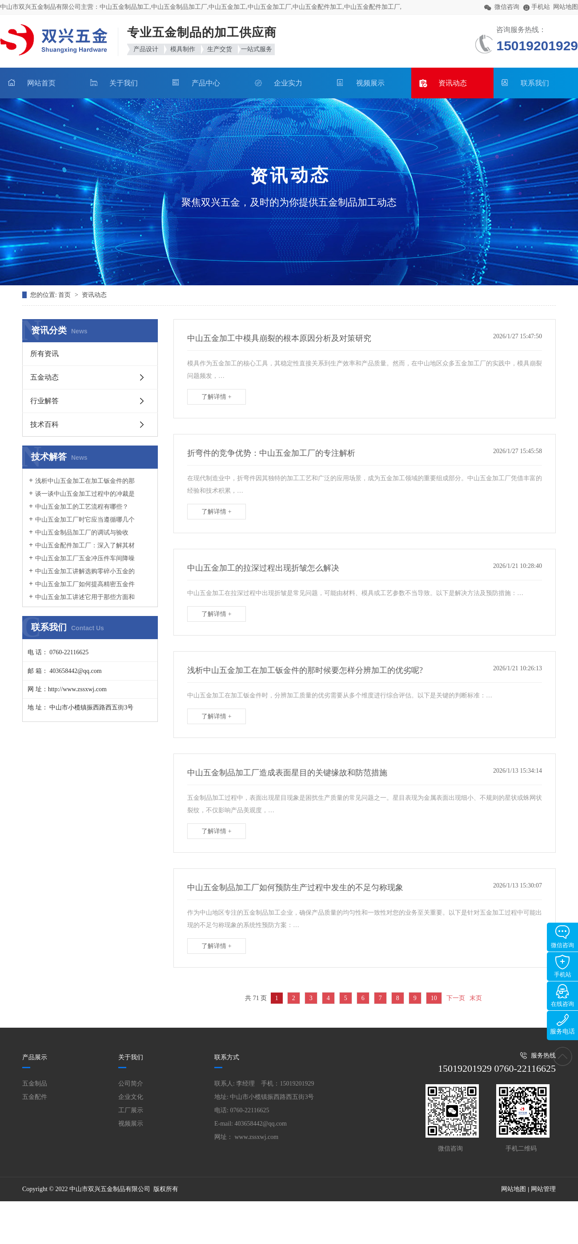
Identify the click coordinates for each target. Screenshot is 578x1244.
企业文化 (130, 1097)
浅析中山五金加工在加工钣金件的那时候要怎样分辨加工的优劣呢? (82, 485)
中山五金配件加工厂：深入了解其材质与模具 (82, 549)
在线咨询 (562, 995)
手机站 (562, 966)
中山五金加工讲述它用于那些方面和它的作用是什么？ (82, 601)
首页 (65, 295)
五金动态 (44, 377)
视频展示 (370, 83)
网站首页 (41, 83)
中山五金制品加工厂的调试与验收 (81, 532)
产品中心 (206, 83)
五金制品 (34, 1083)
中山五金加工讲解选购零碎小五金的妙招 (82, 575)
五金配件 (34, 1097)
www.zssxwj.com (257, 1137)
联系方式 (226, 1057)
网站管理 (543, 1189)
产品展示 (34, 1057)
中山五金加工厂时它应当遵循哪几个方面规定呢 (82, 523)
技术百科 (44, 424)
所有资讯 (44, 353)
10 (434, 998)
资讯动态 (452, 83)
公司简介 (130, 1083)
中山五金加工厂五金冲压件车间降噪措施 (82, 562)
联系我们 (535, 83)
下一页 (455, 998)
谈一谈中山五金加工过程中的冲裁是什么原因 (82, 498)
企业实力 (288, 83)
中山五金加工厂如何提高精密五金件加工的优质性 (82, 588)
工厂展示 (130, 1110)
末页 (476, 998)
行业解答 (44, 401)
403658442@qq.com (261, 1123)
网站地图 (565, 7)
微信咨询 (562, 936)
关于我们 (123, 83)
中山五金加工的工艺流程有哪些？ (81, 506)
